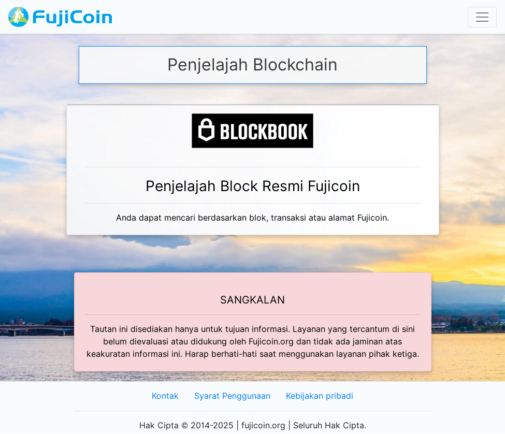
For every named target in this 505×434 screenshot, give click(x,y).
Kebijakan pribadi (319, 396)
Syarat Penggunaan (232, 396)
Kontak (165, 396)
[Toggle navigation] (482, 17)
